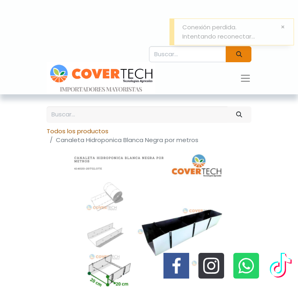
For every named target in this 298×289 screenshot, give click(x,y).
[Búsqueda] (238, 54)
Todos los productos (77, 131)
